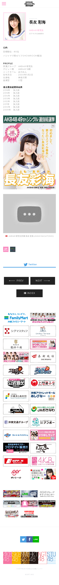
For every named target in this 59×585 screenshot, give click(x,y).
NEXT (43, 280)
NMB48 (25, 558)
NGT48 (42, 558)
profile (5, 249)
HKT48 (33, 558)
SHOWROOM (12, 249)
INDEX (29, 293)
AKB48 (7, 558)
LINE (36, 539)
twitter (23, 539)
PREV (16, 280)
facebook (29, 539)
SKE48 (16, 558)
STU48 (51, 558)
